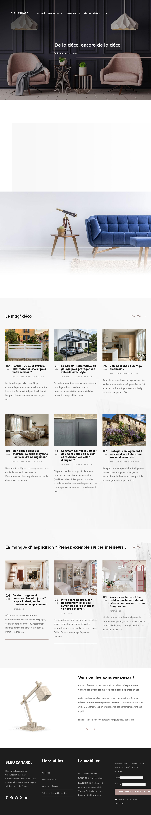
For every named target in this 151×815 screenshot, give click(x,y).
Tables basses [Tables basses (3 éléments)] (92, 791)
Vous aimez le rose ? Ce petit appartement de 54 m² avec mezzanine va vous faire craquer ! (127, 602)
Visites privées (92, 13)
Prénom (118, 784)
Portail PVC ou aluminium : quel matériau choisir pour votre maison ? (29, 369)
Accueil (41, 13)
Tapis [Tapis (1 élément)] (101, 791)
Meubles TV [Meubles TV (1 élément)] (92, 787)
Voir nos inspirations (65, 53)
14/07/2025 (18, 609)
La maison (53, 13)
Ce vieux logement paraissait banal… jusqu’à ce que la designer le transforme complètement (29, 600)
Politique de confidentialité (54, 793)
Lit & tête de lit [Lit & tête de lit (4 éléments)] (96, 783)
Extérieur (87, 376)
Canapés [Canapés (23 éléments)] (83, 778)
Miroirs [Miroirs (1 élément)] (99, 787)
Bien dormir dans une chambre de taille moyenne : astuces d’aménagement (30, 454)
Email (129, 777)
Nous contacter (49, 779)
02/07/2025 (66, 613)
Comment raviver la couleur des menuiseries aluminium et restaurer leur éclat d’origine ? (79, 456)
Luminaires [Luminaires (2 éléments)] (82, 787)
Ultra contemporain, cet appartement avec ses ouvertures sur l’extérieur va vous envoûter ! (77, 604)
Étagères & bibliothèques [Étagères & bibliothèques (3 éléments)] (89, 795)
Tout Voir (136, 316)
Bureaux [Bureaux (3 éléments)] (94, 773)
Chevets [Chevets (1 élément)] (101, 778)
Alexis (20, 376)
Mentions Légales (50, 786)
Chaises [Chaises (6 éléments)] (93, 778)
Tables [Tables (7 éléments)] (81, 791)
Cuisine (134, 373)
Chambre (37, 461)
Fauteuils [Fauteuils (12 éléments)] (83, 782)
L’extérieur (71, 13)
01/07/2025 (115, 611)
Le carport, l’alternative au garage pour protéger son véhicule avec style (78, 369)
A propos (46, 772)
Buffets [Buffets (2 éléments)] (86, 773)
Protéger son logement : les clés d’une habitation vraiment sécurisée (126, 454)
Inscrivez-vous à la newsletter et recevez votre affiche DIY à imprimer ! (129, 767)
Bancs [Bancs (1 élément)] (80, 773)
